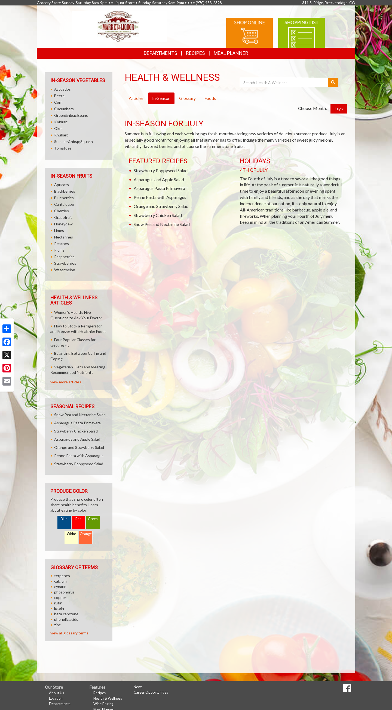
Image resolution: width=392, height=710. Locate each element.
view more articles (65, 382)
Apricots (61, 184)
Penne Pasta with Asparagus (160, 197)
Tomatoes (63, 148)
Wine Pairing (103, 704)
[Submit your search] (333, 82)
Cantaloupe (64, 204)
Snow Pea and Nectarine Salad (162, 224)
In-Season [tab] (161, 98)
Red (78, 519)
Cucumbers (64, 108)
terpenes (62, 575)
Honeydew (63, 224)
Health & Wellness (107, 698)
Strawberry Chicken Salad (158, 215)
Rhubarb (61, 135)
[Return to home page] (119, 26)
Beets (59, 95)
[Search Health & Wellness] (284, 82)
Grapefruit (63, 217)
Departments (59, 704)
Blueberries (64, 197)
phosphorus (64, 592)
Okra (58, 128)
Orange (86, 534)
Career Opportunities (151, 692)
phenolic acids (66, 619)
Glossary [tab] (187, 98)
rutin (58, 603)
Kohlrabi (61, 122)
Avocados (62, 89)
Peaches (61, 243)
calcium (60, 581)
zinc (57, 624)
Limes (59, 230)
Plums (59, 250)
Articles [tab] (136, 98)
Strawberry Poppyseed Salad (161, 170)
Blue (64, 519)
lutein (59, 608)
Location (56, 698)
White (71, 534)
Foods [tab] (210, 98)
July (339, 108)
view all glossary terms (69, 633)
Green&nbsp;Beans (71, 115)
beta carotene (66, 613)
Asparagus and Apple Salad (159, 179)
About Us (56, 693)
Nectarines (63, 237)
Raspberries (64, 256)
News (138, 687)
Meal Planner (231, 53)
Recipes (195, 53)
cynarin (60, 586)
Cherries (61, 210)
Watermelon (64, 269)
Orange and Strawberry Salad (161, 206)
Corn (58, 102)
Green (93, 519)
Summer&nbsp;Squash (73, 141)
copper (60, 597)
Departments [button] (160, 53)
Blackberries (64, 191)
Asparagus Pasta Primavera (159, 188)
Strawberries (65, 263)
